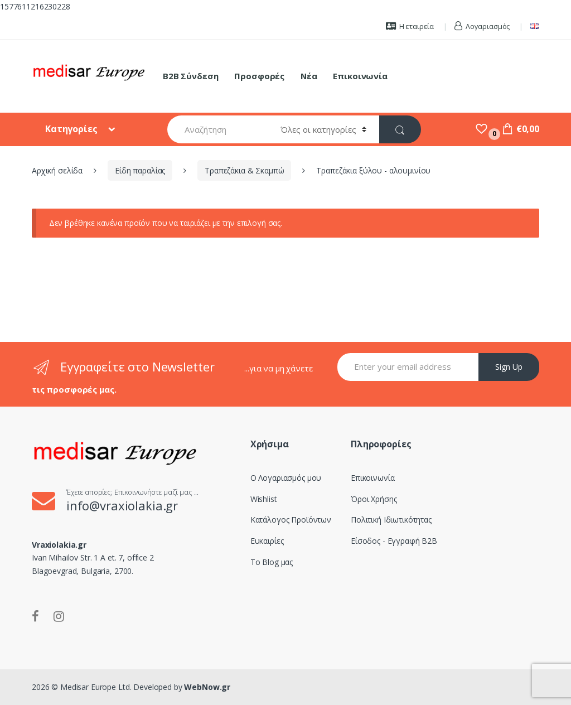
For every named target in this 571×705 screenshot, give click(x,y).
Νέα (309, 75)
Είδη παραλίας (140, 170)
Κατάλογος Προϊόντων (290, 519)
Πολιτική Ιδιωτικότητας (391, 519)
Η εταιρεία (410, 26)
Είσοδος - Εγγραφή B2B (394, 540)
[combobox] (217, 129)
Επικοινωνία (360, 75)
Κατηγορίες (72, 129)
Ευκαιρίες (267, 540)
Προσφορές (259, 75)
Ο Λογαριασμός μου (286, 477)
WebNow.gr (206, 687)
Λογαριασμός (482, 26)
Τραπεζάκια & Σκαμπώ (244, 170)
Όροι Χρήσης (373, 499)
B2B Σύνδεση (190, 75)
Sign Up (508, 366)
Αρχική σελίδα (57, 170)
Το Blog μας (271, 562)
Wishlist (263, 499)
